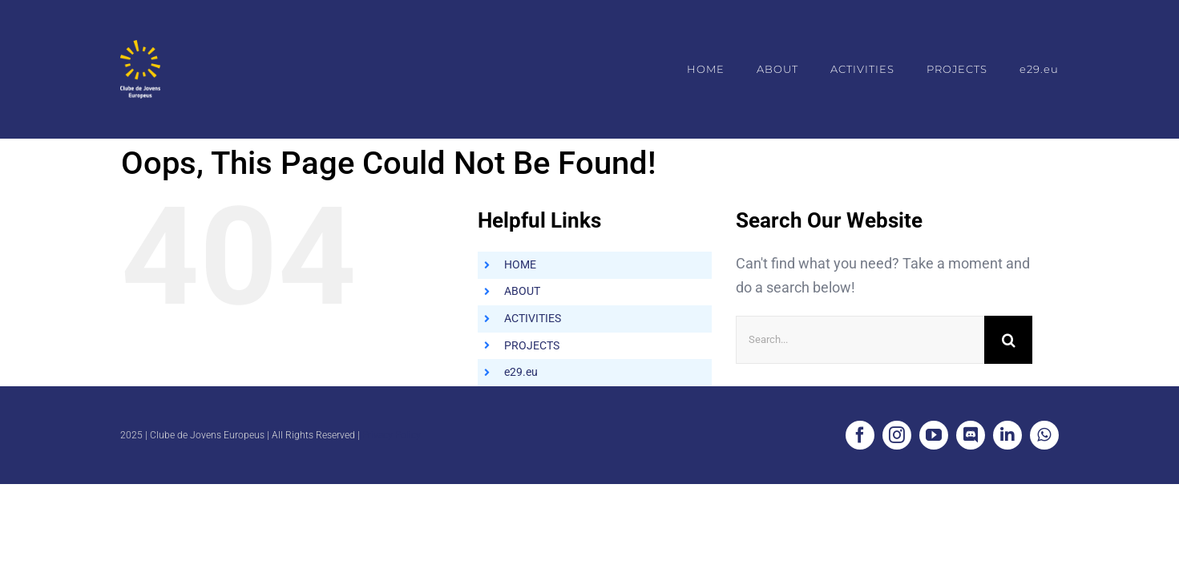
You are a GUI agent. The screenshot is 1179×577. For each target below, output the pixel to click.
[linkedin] (1007, 435)
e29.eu (521, 371)
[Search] (1008, 340)
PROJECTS (531, 345)
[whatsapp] (1044, 435)
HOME (520, 264)
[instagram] (896, 435)
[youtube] (933, 435)
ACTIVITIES (532, 318)
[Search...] (860, 340)
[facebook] (860, 435)
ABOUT (522, 290)
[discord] (970, 435)
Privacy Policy (391, 435)
